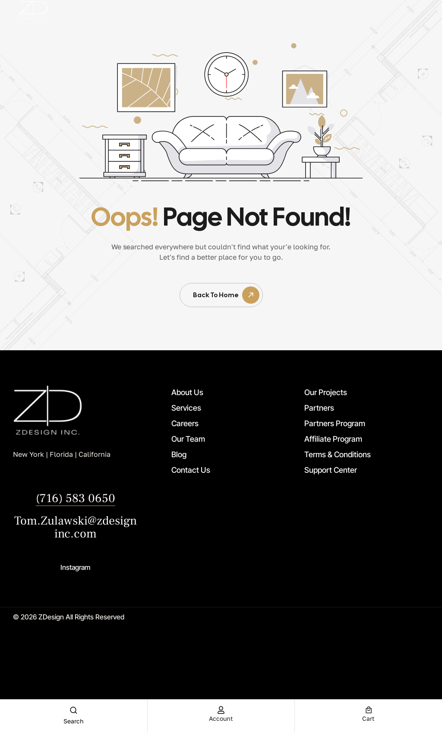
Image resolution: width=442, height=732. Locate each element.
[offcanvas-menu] (433, 10)
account (221, 718)
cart (368, 718)
